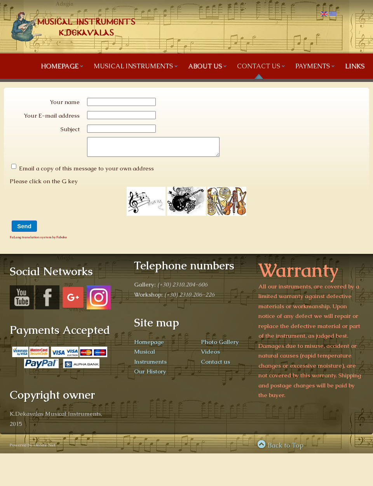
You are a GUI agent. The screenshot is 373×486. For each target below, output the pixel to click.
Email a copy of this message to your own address (86, 171)
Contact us (215, 365)
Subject (70, 129)
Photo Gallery (220, 345)
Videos (210, 355)
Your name (65, 102)
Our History (150, 374)
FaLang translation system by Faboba (38, 241)
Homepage (149, 345)
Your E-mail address (52, 115)
